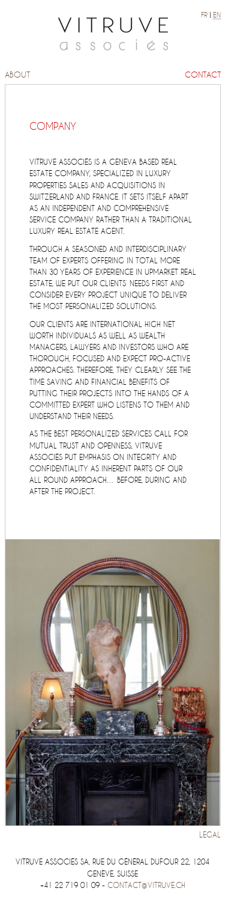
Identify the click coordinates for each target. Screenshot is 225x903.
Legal (210, 835)
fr (204, 15)
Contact (203, 74)
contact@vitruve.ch (146, 885)
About (17, 74)
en (217, 15)
